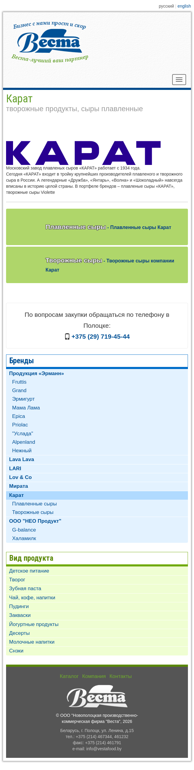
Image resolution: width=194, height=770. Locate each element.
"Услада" (22, 433)
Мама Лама (26, 408)
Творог (17, 580)
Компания (94, 676)
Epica (18, 416)
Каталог (69, 676)
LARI (15, 468)
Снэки (16, 651)
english (184, 6)
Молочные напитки (32, 642)
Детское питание (29, 571)
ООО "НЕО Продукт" (35, 521)
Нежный (22, 450)
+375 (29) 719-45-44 (100, 336)
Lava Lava (21, 459)
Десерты (19, 633)
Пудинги (19, 606)
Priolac (20, 425)
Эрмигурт (23, 399)
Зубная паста (25, 588)
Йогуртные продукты (34, 624)
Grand (19, 390)
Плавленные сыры (108, 226)
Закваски (20, 615)
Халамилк (24, 538)
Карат (16, 495)
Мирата (18, 486)
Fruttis (19, 382)
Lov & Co (20, 477)
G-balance (24, 530)
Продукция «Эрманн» (36, 373)
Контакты (120, 676)
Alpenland (23, 442)
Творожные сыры (110, 264)
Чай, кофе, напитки (32, 598)
